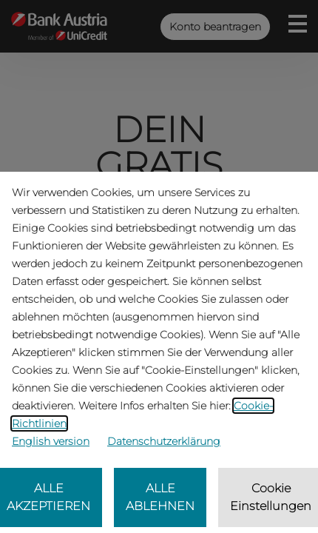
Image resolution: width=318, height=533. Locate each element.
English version (50, 441)
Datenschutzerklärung (163, 441)
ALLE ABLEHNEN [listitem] (160, 497)
